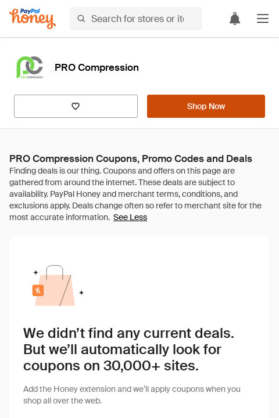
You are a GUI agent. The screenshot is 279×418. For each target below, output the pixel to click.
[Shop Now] (206, 106)
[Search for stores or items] (136, 18)
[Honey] (32, 19)
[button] (263, 18)
